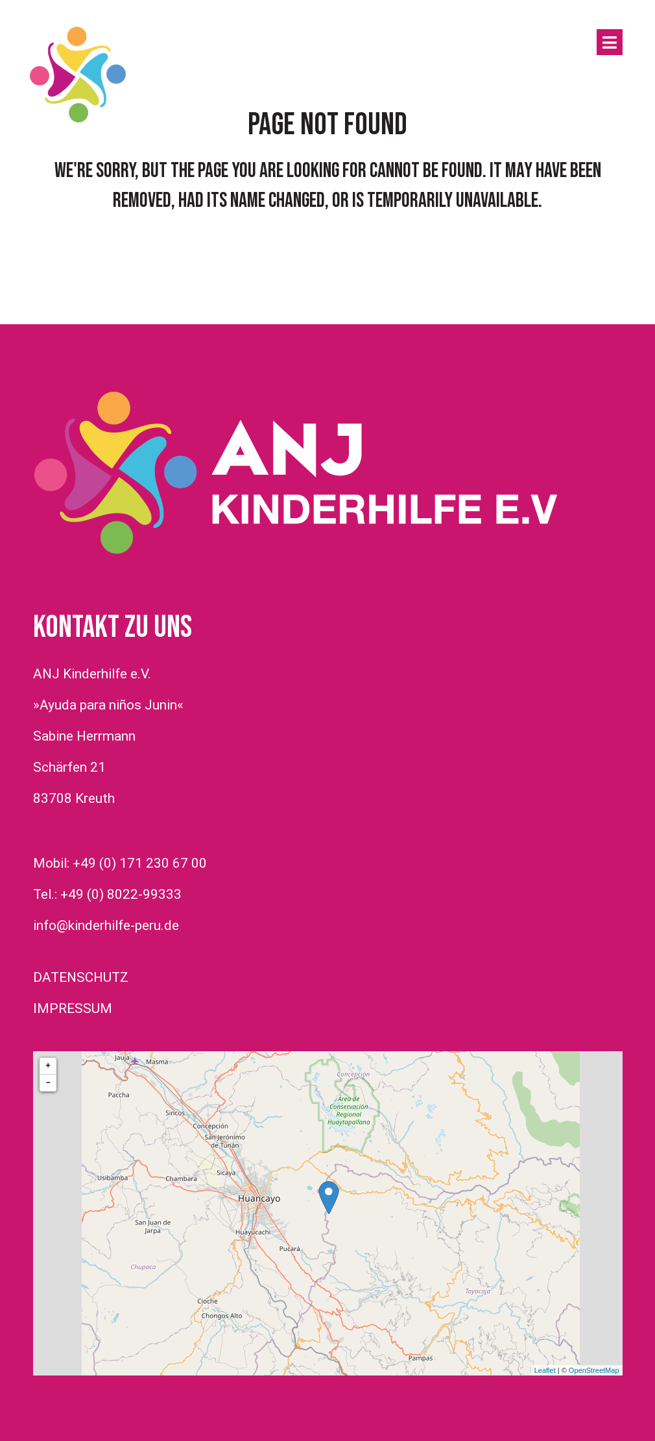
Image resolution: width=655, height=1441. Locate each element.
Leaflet (545, 1370)
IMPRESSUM (72, 1008)
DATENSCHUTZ (80, 977)
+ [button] (47, 1065)
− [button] (47, 1082)
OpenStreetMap (594, 1370)
